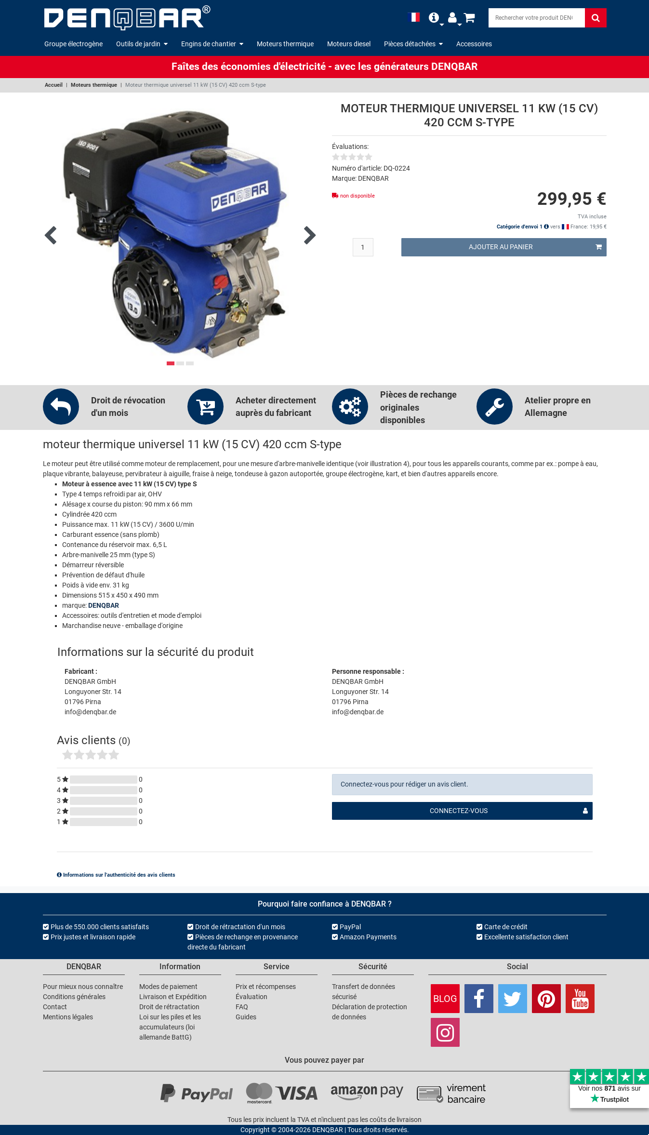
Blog (445, 998)
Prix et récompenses (266, 986)
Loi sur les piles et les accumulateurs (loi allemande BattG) (170, 1027)
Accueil (54, 85)
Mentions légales (68, 1017)
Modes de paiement (168, 986)
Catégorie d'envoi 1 (523, 227)
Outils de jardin (142, 44)
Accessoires (474, 44)
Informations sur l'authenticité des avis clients (116, 875)
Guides (246, 1017)
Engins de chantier (212, 44)
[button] (434, 18)
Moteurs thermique (285, 44)
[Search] (537, 17)
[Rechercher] (596, 17)
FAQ (242, 1007)
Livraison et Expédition (173, 997)
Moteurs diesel (349, 44)
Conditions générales (74, 997)
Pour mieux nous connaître (83, 986)
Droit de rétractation (169, 1007)
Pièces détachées (413, 44)
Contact (55, 1007)
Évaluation (251, 997)
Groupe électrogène (73, 44)
